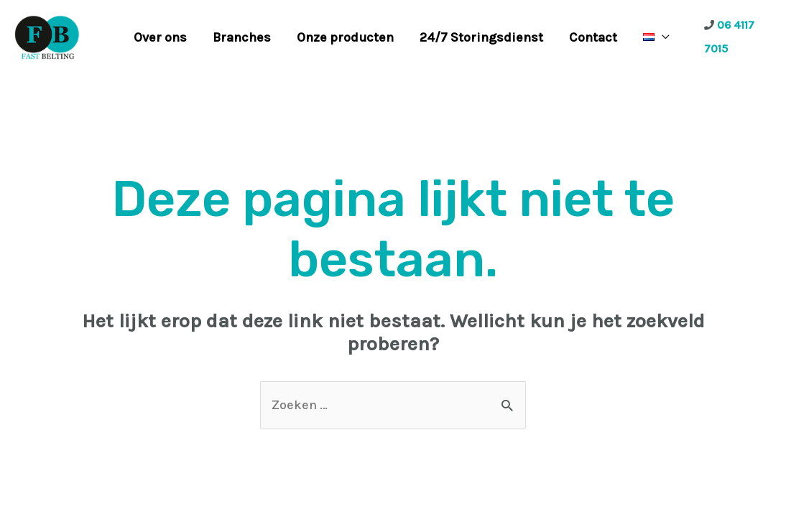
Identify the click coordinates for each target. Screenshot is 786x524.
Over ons (160, 37)
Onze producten (345, 37)
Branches (242, 37)
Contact (593, 37)
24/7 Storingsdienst (481, 37)
